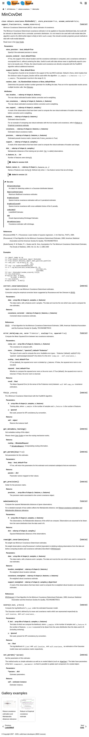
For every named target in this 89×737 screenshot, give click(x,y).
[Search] (81, 3)
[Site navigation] (3, 3)
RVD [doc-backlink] (7, 325)
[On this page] (85, 3)
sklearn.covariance (24, 9)
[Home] (3, 9)
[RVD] (73, 292)
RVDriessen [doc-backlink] (10, 597)
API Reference (11, 9)
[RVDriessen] (55, 549)
